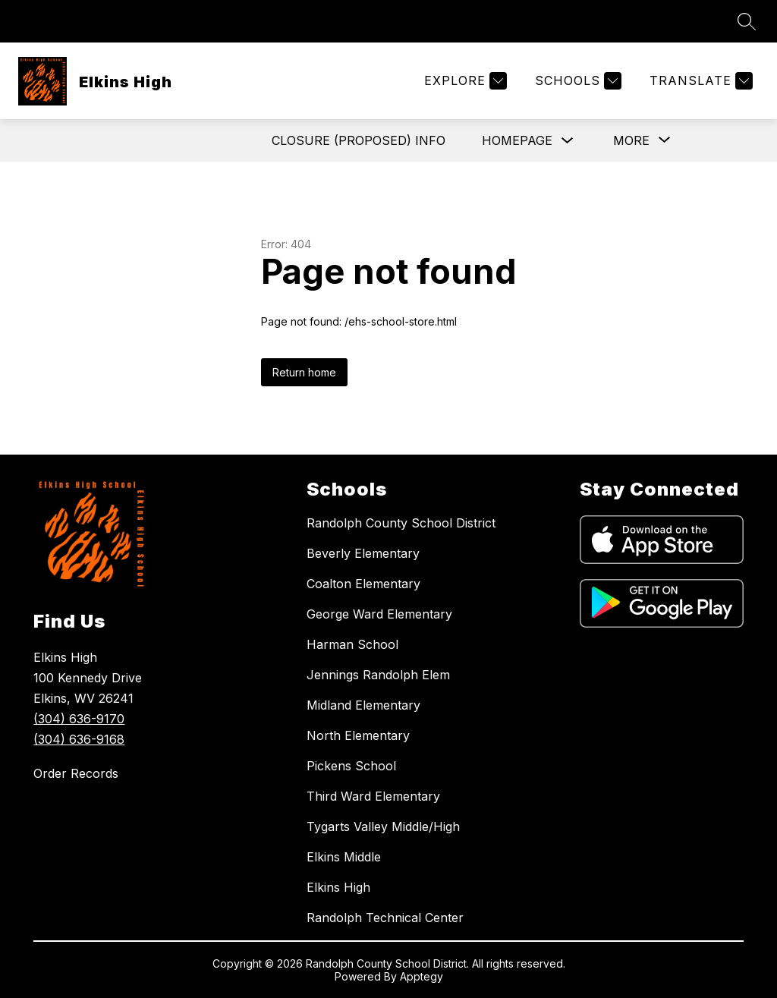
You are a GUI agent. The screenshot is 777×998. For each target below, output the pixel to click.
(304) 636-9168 (78, 739)
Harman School (352, 644)
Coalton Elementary (363, 583)
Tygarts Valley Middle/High (383, 826)
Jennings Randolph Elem (378, 674)
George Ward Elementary (379, 614)
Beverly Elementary (363, 553)
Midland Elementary (363, 705)
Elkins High (338, 887)
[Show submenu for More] (631, 140)
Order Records (75, 773)
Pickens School (351, 765)
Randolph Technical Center (385, 917)
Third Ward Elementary (373, 796)
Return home (304, 372)
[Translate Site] (699, 80)
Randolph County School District (401, 522)
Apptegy (421, 976)
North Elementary (358, 735)
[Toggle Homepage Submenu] (567, 141)
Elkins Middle (344, 856)
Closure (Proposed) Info (358, 140)
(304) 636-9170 (78, 718)
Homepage (517, 140)
